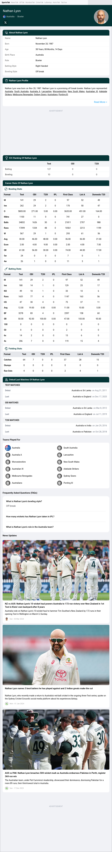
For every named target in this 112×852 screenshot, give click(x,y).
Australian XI (92, 91)
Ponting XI (63, 94)
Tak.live (64, 2)
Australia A (35, 91)
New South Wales (76, 91)
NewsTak (14, 2)
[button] (56, 570)
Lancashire (46, 91)
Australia (9, 91)
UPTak (21, 2)
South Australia (21, 91)
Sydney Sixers (40, 94)
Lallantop (48, 2)
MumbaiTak (30, 2)
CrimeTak (39, 2)
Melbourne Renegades (23, 94)
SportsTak (6, 2)
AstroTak (56, 2)
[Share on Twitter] (5, 22)
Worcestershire (59, 91)
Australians (52, 94)
